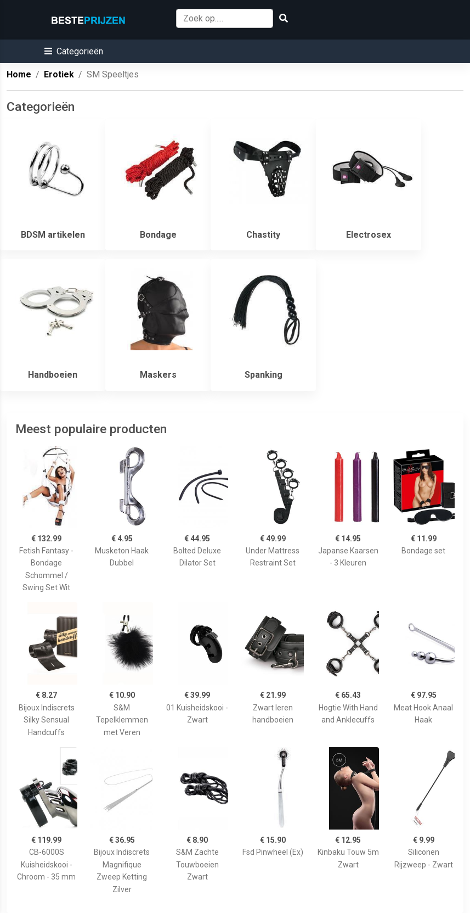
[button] (73, 51)
